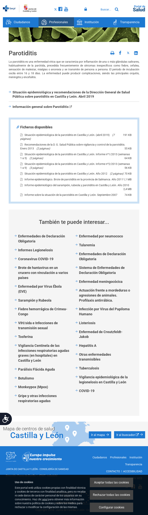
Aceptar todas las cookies (111, 482)
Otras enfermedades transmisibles (95, 357)
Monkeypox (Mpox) (33, 387)
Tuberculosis (89, 368)
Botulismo (26, 378)
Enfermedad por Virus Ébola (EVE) (40, 288)
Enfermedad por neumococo (101, 236)
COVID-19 (86, 391)
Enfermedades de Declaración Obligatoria (41, 238)
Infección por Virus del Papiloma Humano (104, 311)
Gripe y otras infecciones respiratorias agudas (37, 398)
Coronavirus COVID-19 (35, 259)
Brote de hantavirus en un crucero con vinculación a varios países (43, 273)
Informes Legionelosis (35, 250)
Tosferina (25, 337)
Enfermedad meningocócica (101, 282)
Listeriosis (87, 323)
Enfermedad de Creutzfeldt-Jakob (100, 334)
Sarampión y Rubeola (34, 300)
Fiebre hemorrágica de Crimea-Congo (42, 311)
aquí (44, 499)
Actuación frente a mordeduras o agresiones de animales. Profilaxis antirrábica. (104, 295)
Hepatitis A (87, 346)
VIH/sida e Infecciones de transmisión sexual (38, 325)
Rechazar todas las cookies (111, 495)
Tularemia (87, 245)
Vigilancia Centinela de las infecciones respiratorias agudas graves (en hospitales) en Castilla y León (43, 353)
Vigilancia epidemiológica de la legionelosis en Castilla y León (103, 379)
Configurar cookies (111, 507)
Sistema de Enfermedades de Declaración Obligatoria (102, 270)
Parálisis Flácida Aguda (36, 369)
